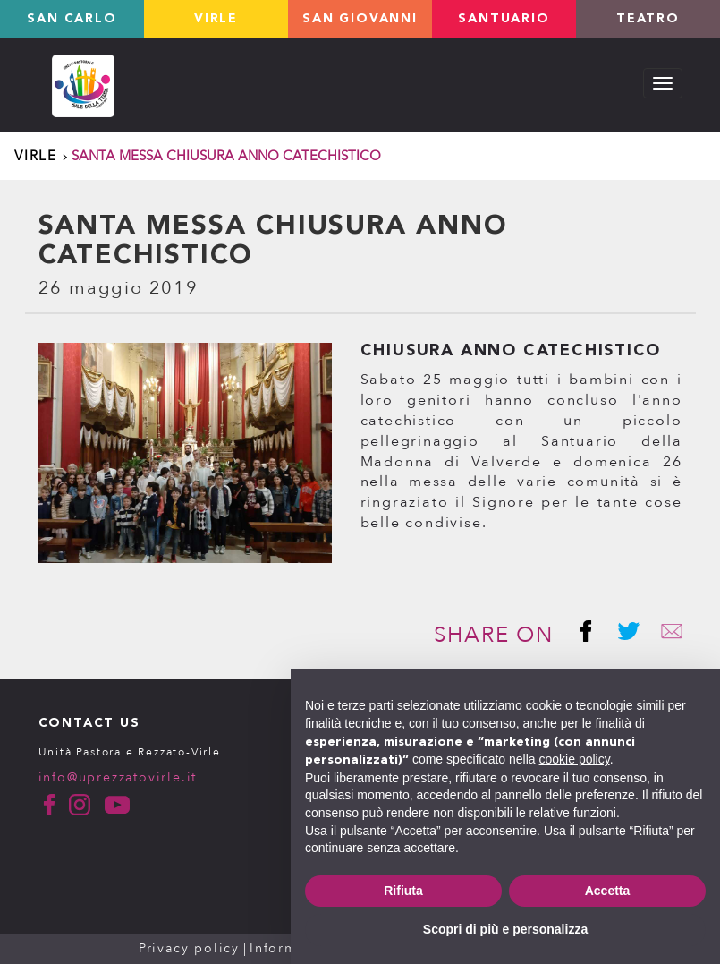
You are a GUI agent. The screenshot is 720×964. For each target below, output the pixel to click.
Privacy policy (189, 948)
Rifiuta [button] (403, 890)
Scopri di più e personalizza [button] (505, 929)
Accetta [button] (608, 890)
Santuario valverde (503, 25)
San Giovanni (360, 19)
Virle (216, 19)
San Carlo (71, 19)
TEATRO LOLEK (648, 25)
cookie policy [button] (574, 759)
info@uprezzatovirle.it (118, 777)
